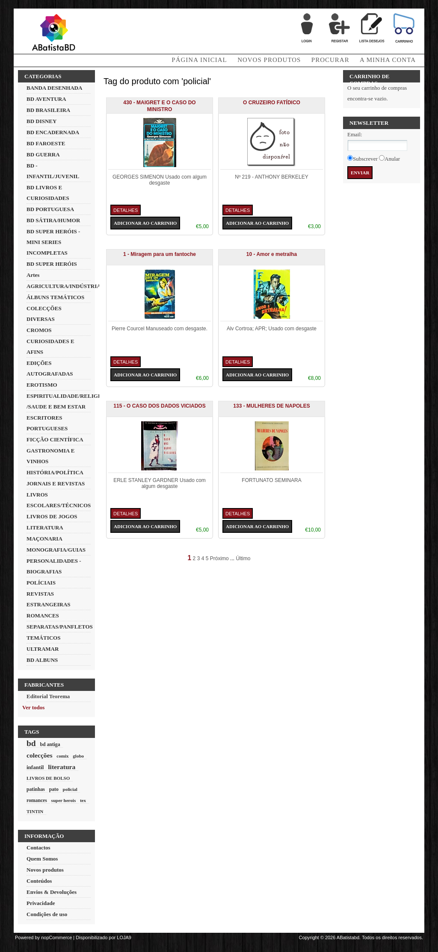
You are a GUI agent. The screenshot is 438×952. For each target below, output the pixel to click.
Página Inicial (199, 59)
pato (54, 789)
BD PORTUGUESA (50, 209)
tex (83, 800)
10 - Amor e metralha (271, 254)
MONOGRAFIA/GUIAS (56, 550)
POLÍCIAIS (41, 582)
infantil (35, 767)
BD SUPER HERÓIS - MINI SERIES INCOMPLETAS (53, 242)
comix (62, 755)
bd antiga (50, 744)
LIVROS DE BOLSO (48, 778)
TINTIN (35, 811)
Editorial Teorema (48, 696)
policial (69, 789)
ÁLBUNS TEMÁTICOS (55, 297)
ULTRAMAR (43, 649)
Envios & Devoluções (52, 892)
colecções (40, 755)
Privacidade (41, 903)
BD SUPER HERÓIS (52, 264)
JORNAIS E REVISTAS (56, 483)
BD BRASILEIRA (48, 110)
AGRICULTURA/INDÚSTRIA (64, 286)
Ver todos (33, 707)
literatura (61, 766)
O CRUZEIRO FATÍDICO (271, 103)
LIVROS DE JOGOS (52, 516)
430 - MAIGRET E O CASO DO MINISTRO (159, 106)
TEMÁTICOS (43, 638)
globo (78, 755)
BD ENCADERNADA (53, 132)
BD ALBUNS (42, 660)
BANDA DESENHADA (54, 88)
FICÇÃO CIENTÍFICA (55, 439)
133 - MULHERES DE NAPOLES (271, 406)
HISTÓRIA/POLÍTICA (55, 472)
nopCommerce (56, 937)
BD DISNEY (41, 121)
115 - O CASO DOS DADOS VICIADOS (159, 406)
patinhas (36, 789)
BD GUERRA (43, 154)
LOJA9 (124, 937)
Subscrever (365, 159)
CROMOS (39, 330)
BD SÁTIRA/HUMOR (53, 220)
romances (37, 800)
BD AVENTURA (46, 99)
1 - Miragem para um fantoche (159, 254)
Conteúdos (39, 881)
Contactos (38, 847)
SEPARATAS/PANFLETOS (60, 626)
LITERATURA (45, 527)
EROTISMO (42, 385)
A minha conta (388, 59)
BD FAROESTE (46, 143)
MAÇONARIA (44, 538)
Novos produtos (269, 59)
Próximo (219, 558)
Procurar (330, 59)
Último (243, 558)
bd (31, 743)
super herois (63, 800)
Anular (392, 159)
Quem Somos (42, 858)
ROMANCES (43, 615)
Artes (33, 275)
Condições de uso (47, 914)
